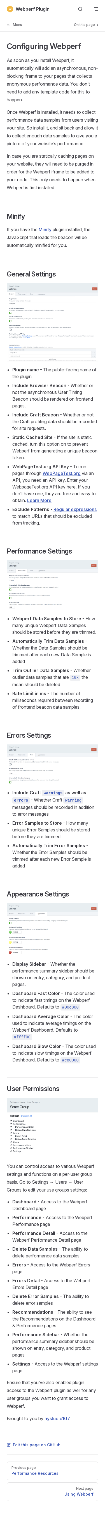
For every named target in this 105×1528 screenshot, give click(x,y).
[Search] (80, 9)
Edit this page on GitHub (33, 1444)
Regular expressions (75, 509)
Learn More (39, 500)
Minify (45, 229)
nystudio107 (57, 1418)
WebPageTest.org (62, 473)
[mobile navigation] (96, 9)
